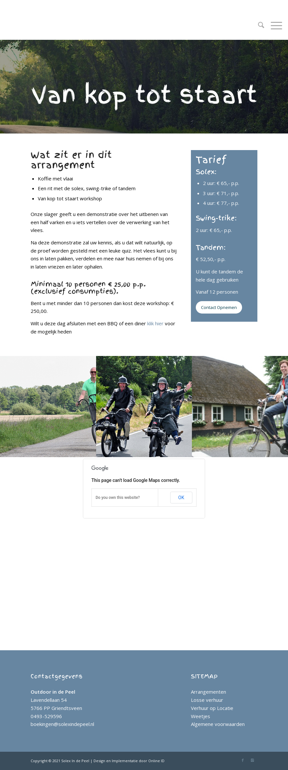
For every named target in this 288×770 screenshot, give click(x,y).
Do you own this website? (118, 497)
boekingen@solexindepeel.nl (62, 724)
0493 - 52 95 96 (49, 4)
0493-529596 (46, 716)
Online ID (156, 760)
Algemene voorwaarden (218, 724)
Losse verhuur (207, 700)
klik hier (155, 323)
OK (181, 497)
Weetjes (200, 716)
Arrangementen (208, 691)
